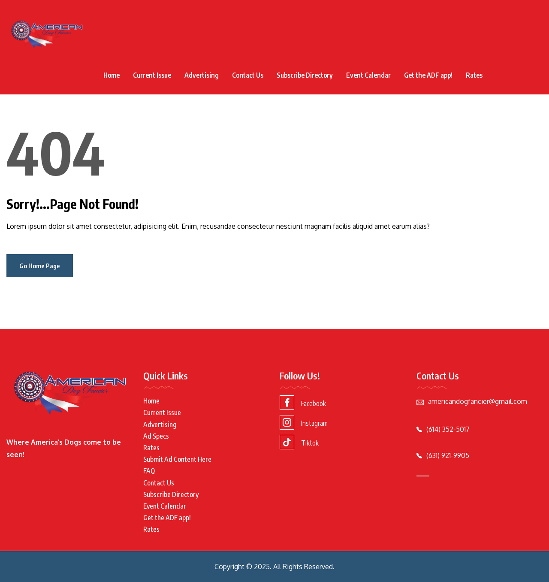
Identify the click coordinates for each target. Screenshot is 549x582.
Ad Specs (156, 436)
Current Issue (152, 75)
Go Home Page (39, 266)
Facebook (303, 402)
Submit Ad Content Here (177, 459)
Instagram (304, 422)
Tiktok (299, 442)
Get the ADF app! (428, 75)
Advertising (201, 75)
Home (111, 75)
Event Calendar (368, 75)
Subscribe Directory (305, 75)
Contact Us (247, 75)
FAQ (149, 471)
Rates (474, 75)
